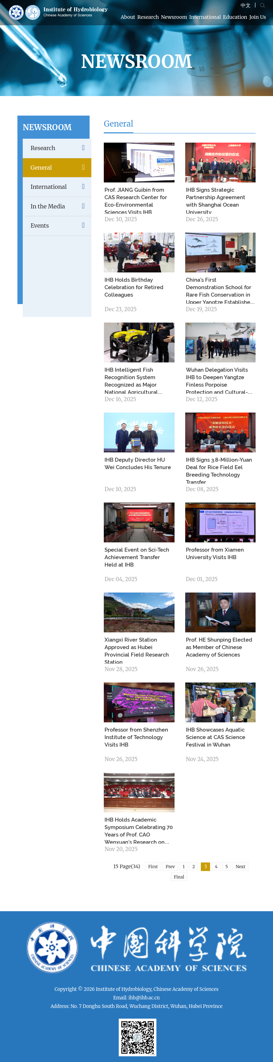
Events (61, 225)
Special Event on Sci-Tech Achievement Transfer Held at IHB (137, 557)
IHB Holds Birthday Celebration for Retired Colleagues (134, 287)
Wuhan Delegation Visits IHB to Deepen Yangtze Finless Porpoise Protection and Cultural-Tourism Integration (217, 385)
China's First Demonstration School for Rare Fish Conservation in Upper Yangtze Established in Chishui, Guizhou (220, 295)
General (61, 167)
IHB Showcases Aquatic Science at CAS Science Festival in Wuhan (215, 737)
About (128, 17)
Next (240, 866)
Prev (170, 866)
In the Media (61, 206)
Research (148, 17)
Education (235, 17)
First (153, 866)
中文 (246, 5)
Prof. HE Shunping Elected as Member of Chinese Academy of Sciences (219, 647)
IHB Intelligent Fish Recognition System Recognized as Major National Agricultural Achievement (131, 385)
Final (179, 877)
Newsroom (174, 17)
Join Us (257, 17)
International (205, 17)
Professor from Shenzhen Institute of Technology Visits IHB (136, 737)
